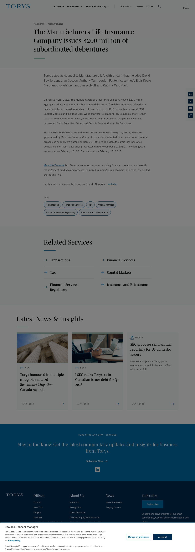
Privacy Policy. (14, 540)
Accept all (162, 537)
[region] (97, 537)
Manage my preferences (138, 537)
